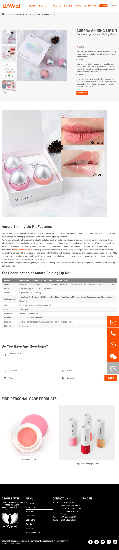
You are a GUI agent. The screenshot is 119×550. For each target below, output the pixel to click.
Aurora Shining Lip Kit (46, 14)
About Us (43, 5)
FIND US (87, 498)
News (78, 5)
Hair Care (30, 515)
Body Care (30, 507)
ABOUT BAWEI (10, 498)
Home (32, 5)
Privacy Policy (15, 544)
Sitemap (5, 544)
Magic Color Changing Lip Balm (87, 464)
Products (56, 5)
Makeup (29, 528)
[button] (8, 31)
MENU (29, 498)
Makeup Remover (33, 532)
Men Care (30, 511)
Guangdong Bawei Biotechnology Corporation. (31, 541)
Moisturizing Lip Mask (29, 459)
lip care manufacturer (21, 249)
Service (68, 5)
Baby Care (30, 520)
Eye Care (29, 524)
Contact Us (90, 5)
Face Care (23, 14)
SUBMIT (111, 378)
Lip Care (31, 14)
